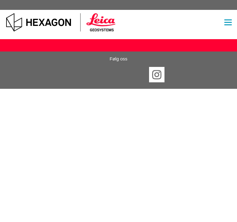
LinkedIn (99, 74)
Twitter (118, 74)
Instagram (156, 74)
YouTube (137, 74)
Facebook (80, 74)
